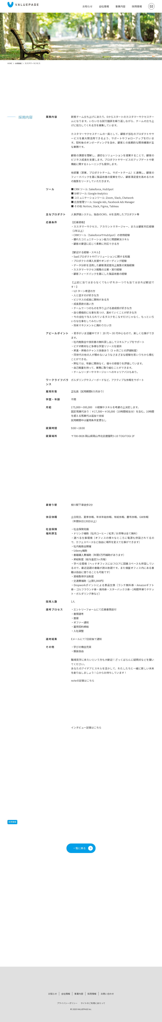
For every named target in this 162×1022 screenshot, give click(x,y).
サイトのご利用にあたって (93, 1001)
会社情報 (104, 6)
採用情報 (137, 6)
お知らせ (87, 6)
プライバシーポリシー (67, 1001)
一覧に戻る (79, 848)
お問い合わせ (107, 993)
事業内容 (120, 6)
